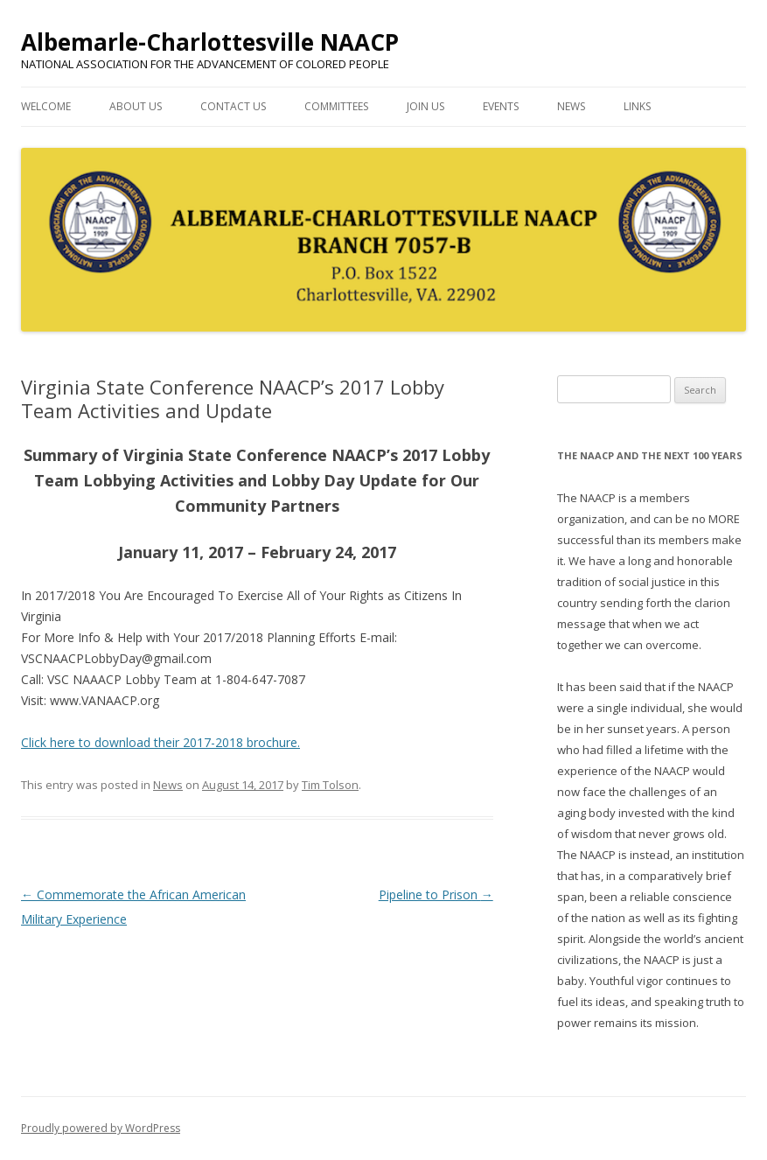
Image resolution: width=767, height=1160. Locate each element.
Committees (336, 106)
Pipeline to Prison (436, 894)
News (571, 106)
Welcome (46, 106)
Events (501, 106)
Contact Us (233, 106)
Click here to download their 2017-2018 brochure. (160, 742)
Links (637, 106)
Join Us (425, 106)
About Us (135, 106)
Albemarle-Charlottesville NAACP (210, 42)
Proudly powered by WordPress (100, 1128)
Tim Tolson (330, 785)
